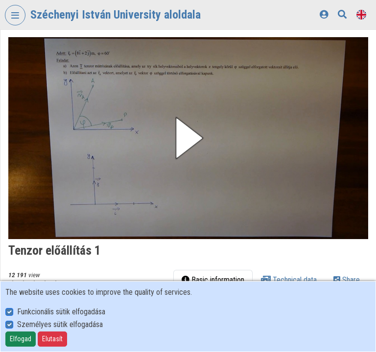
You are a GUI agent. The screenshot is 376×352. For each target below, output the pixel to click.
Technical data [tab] (289, 280)
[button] (188, 138)
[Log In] (324, 14)
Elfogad (20, 339)
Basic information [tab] (213, 280)
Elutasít (52, 339)
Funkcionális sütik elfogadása (61, 311)
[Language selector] (361, 14)
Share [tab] (346, 280)
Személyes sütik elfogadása (60, 324)
